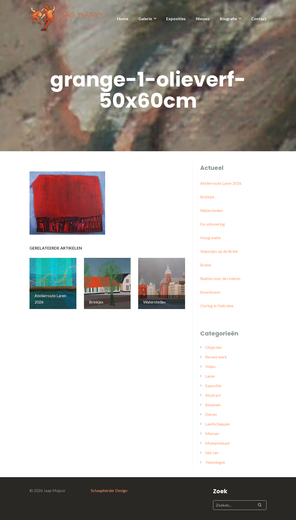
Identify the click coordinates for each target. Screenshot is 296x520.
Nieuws (203, 18)
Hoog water (210, 237)
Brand (205, 264)
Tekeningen (215, 462)
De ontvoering (212, 224)
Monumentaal (217, 443)
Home (122, 18)
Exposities (176, 18)
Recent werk (216, 356)
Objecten (213, 347)
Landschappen (217, 423)
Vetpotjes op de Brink (219, 251)
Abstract (213, 395)
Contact (259, 18)
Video (210, 366)
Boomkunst (210, 292)
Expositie (213, 385)
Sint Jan (211, 452)
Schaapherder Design (109, 490)
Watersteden (211, 210)
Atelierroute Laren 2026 (221, 183)
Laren (210, 376)
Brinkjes (207, 196)
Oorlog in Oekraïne (216, 305)
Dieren (211, 414)
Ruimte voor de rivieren (220, 278)
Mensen (212, 433)
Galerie (145, 18)
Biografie (228, 18)
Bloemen (213, 404)
